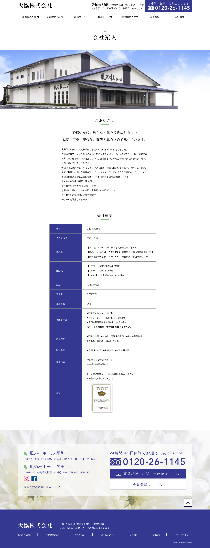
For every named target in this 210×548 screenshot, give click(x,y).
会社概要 (179, 17)
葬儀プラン (80, 17)
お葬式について (55, 17)
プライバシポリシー (183, 535)
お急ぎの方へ (80, 535)
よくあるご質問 (107, 535)
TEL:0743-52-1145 (85, 459)
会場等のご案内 (30, 17)
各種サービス (105, 17)
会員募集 (155, 17)
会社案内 (156, 535)
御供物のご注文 (129, 17)
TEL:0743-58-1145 (79, 472)
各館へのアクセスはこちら (40, 486)
